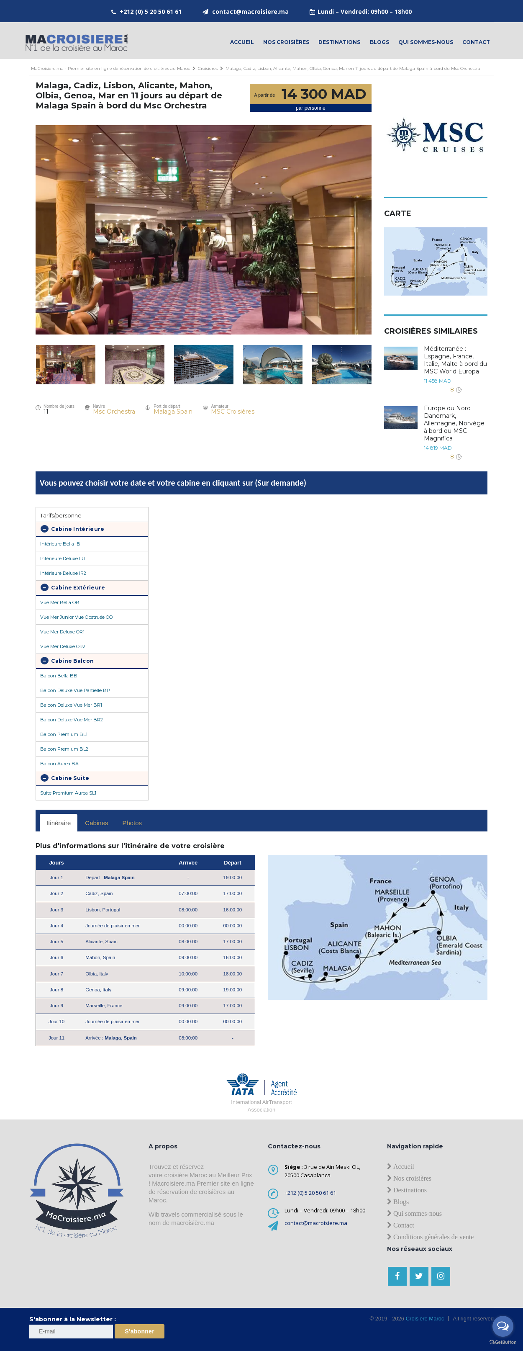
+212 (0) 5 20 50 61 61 (151, 11)
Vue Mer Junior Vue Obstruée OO (76, 617)
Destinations (339, 42)
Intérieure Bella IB (60, 544)
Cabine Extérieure (73, 587)
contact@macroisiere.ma (250, 11)
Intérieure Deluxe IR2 (63, 573)
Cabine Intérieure (72, 529)
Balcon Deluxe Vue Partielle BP (75, 690)
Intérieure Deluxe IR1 (62, 558)
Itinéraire (58, 822)
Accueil (242, 42)
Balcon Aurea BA (59, 764)
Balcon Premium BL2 (64, 749)
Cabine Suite (65, 778)
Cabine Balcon (67, 660)
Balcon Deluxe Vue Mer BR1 (71, 705)
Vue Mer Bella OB (59, 602)
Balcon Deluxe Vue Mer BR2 (71, 720)
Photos (132, 822)
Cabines (96, 822)
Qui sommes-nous (425, 42)
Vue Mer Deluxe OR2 (62, 646)
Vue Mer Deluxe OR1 (62, 632)
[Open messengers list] (502, 1326)
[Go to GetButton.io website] (503, 1342)
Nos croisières (286, 42)
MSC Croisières (232, 411)
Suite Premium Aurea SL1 (68, 793)
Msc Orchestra (114, 411)
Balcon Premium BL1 (63, 734)
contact (476, 42)
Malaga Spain (173, 411)
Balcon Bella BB (58, 676)
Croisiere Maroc (424, 1318)
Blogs (379, 42)
